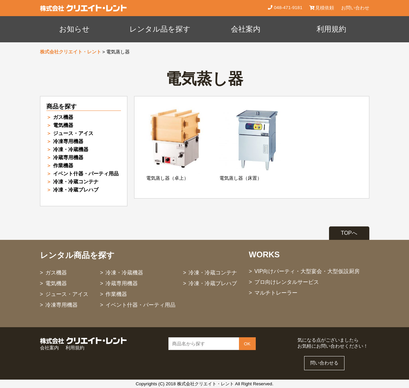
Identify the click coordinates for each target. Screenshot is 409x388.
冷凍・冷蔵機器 (70, 149)
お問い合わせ (355, 7)
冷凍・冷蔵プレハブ (75, 189)
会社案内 (245, 29)
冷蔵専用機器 (68, 157)
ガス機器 (63, 117)
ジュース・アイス (73, 133)
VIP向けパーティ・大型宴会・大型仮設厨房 (307, 271)
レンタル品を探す (160, 29)
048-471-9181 (287, 7)
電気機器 (63, 125)
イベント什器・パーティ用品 (86, 173)
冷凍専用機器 (68, 141)
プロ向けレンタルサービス (286, 282)
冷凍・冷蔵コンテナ (75, 181)
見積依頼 (321, 7)
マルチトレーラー (275, 293)
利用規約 (331, 29)
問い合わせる (324, 362)
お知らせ (74, 29)
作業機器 (63, 165)
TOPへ (349, 233)
